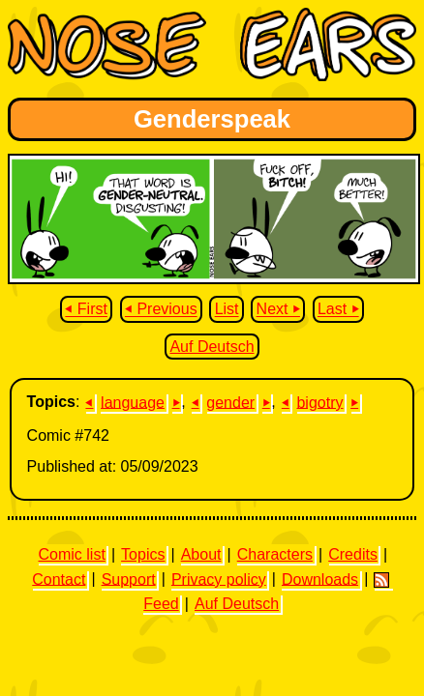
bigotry (319, 401)
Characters (275, 554)
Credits (353, 554)
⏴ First (86, 310)
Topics (143, 554)
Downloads (320, 578)
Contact (58, 578)
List (227, 310)
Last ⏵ (338, 310)
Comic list (72, 554)
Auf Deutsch (211, 346)
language (133, 401)
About (201, 554)
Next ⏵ (278, 310)
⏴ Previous (161, 310)
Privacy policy (218, 578)
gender (230, 401)
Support (129, 578)
